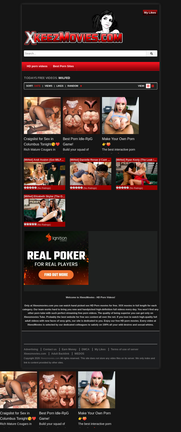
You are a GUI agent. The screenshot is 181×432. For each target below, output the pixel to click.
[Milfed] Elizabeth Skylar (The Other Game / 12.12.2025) (57, 196)
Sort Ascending (81, 86)
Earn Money (69, 349)
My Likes (150, 12)
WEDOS (79, 353)
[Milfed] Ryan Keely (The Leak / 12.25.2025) (142, 159)
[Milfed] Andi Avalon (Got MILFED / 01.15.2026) (52, 159)
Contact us (50, 349)
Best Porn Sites (63, 66)
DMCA (86, 349)
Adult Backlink (60, 353)
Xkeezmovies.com (50, 358)
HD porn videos (37, 66)
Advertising (31, 349)
